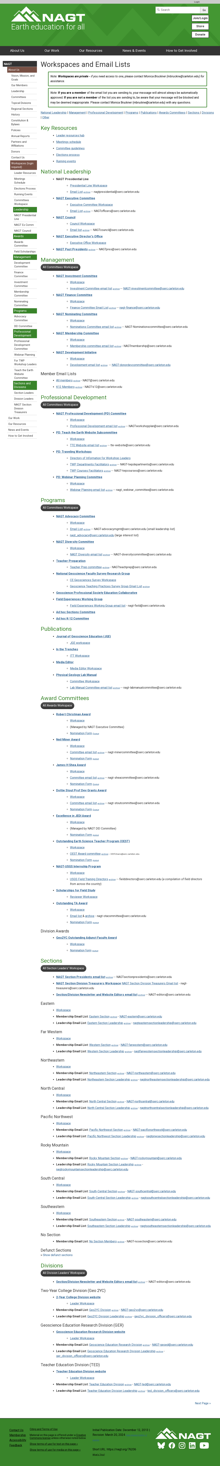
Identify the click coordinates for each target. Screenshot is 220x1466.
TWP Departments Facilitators (89, 464)
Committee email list (83, 752)
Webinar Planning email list (87, 490)
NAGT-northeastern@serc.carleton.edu (151, 1073)
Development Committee (22, 264)
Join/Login (200, 18)
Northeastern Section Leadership (108, 1079)
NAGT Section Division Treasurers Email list (150, 983)
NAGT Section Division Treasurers (22, 408)
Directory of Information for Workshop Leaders (100, 458)
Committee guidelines (70, 148)
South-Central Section (103, 1191)
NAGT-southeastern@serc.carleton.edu (151, 1219)
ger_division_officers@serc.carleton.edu (82, 1356)
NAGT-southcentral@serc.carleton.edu (151, 1191)
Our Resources (90, 50)
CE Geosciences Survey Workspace (93, 580)
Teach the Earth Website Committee (23, 374)
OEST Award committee (85, 853)
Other (45, 117)
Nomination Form (81, 733)
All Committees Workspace (60, 267)
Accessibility (17, 1440)
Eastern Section (99, 1016)
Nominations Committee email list (92, 327)
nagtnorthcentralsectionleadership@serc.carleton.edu (174, 1108)
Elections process (68, 155)
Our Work (52, 50)
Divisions (208, 112)
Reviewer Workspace (84, 897)
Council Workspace (82, 223)
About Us (17, 50)
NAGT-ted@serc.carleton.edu (152, 1384)
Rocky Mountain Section (104, 1158)
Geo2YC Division (100, 1310)
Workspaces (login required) (22, 165)
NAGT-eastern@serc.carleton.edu (141, 1016)
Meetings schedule (68, 142)
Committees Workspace (21, 202)
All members (64, 380)
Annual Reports (20, 136)
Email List (76, 192)
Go (204, 10)
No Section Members (103, 1241)
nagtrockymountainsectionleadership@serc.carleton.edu (92, 1169)
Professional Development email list (93, 426)
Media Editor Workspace (86, 668)
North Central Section (103, 1101)
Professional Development (105, 112)
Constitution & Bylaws (19, 122)
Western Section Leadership (105, 1051)
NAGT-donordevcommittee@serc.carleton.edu (141, 365)
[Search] (178, 10)
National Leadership (53, 112)
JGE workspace (80, 643)
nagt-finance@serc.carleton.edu (140, 307)
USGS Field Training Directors (89, 879)
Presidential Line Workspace (88, 185)
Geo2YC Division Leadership (105, 1316)
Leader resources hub (70, 135)
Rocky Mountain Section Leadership (110, 1164)
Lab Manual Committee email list (91, 687)
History (15, 114)
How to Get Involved (181, 50)
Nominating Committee (21, 303)
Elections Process (25, 188)
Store (200, 26)
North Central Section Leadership (108, 1108)
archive (86, 192)
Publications (149, 112)
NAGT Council (22, 230)
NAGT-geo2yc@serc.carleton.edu (142, 1310)
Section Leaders (24, 392)
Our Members (19, 85)
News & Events (134, 50)
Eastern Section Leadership (105, 1023)
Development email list (85, 365)
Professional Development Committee (22, 345)
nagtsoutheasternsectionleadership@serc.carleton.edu (175, 1226)
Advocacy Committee (21, 318)
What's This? (99, 1454)
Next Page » (202, 1403)
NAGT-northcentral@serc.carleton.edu (150, 1101)
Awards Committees (172, 112)
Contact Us (18, 157)
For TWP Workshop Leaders (25, 362)
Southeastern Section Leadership (108, 1226)
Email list (76, 230)
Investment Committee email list (91, 288)
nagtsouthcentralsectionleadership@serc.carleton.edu (175, 1198)
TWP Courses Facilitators (86, 470)
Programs (131, 112)
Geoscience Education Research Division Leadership (121, 1351)
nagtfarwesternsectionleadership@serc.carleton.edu (168, 1051)
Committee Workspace (85, 681)
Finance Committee (21, 274)
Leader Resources (25, 173)
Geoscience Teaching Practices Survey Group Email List (106, 586)
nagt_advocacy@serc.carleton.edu (92, 535)
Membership (17, 1435)
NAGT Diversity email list (86, 554)
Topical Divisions (21, 103)
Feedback (15, 1445)
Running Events (23, 194)
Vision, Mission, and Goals (23, 77)
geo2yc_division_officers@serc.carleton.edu (163, 1316)
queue (96, 759)
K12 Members (65, 387)
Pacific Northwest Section (106, 1130)
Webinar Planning (24, 354)
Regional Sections (22, 109)
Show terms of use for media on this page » (55, 1449)
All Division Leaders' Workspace (64, 1273)
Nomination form (80, 950)
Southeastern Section (103, 1219)
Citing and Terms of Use (44, 1429)
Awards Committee (21, 244)
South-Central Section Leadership (109, 1198)
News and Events (18, 430)
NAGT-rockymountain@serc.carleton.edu (156, 1158)
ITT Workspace (80, 655)
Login (197, 2)
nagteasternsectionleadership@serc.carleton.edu (164, 1023)
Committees (18, 97)
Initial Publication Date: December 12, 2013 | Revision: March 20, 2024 (121, 1434)
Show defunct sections (57, 1255)
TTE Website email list (84, 445)
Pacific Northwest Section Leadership (111, 1136)
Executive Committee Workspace (91, 204)
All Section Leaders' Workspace (63, 968)
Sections (194, 112)
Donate (200, 34)
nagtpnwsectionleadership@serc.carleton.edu (175, 1136)
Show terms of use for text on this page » (54, 1443)
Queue (96, 733)
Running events (66, 161)
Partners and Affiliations (19, 143)
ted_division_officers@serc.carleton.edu (173, 1391)
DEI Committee (23, 326)
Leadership (17, 91)
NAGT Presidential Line (25, 217)
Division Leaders (23, 398)
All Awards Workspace (57, 705)
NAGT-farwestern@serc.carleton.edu (144, 1045)
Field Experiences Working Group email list (97, 605)
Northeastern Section (103, 1073)
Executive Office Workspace (88, 243)
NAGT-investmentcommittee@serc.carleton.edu (153, 288)
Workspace (77, 282)
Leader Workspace (82, 1303)
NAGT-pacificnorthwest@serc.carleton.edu (160, 1130)
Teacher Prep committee (86, 567)
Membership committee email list (92, 346)
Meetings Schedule (19, 180)
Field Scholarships (25, 251)
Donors (15, 151)
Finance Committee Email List (89, 307)
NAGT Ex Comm (24, 225)
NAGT (8, 64)
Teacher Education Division (106, 1384)
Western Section (100, 1045)
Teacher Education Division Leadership (112, 1391)
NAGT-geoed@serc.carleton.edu (172, 1344)
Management (77, 112)
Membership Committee (21, 293)
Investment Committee (21, 284)
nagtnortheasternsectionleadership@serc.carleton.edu (175, 1079)
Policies (16, 130)
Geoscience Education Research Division (115, 1344)
